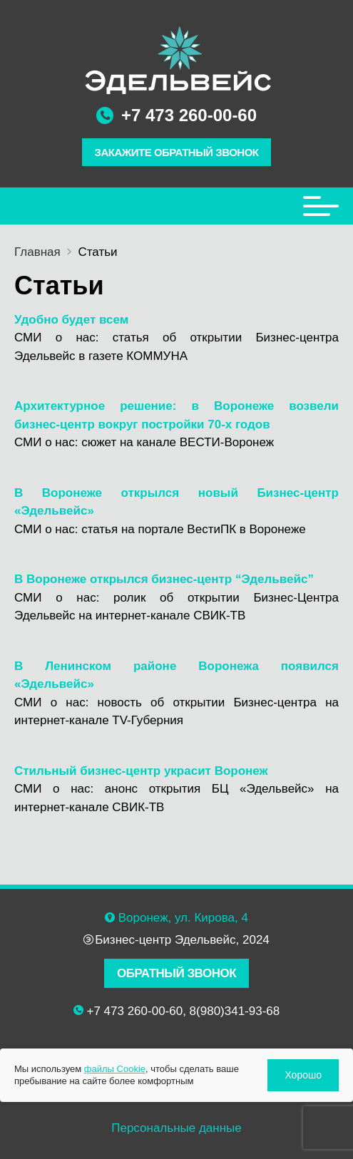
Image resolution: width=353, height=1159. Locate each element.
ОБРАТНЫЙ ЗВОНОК (176, 973)
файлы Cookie (114, 1068)
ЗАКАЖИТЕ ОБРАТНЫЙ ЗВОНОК (177, 152)
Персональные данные (176, 1128)
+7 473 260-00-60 (189, 115)
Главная (37, 252)
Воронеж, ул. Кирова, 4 (183, 917)
